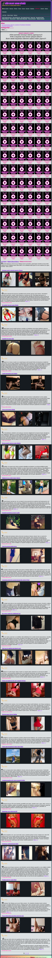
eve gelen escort (25, 17)
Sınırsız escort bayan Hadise (9, 714)
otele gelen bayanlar (22, 18)
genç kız (33, 17)
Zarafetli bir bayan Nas (8, 338)
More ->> (27, 301)
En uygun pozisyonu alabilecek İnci (11, 613)
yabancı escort (40, 18)
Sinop (19, 8)
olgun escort (5, 18)
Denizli (42, 8)
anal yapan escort (7, 17)
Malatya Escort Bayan (13, 261)
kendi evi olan (40, 17)
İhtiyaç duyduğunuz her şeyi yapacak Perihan (14, 680)
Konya (23, 8)
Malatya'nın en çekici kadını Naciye (11, 478)
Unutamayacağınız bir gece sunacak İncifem (13, 780)
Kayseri (27, 8)
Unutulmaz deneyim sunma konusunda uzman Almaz (15, 580)
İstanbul (32, 8)
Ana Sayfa (3, 261)
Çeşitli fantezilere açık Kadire (9, 373)
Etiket (4, 29)
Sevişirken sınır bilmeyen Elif (9, 811)
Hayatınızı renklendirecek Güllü (10, 843)
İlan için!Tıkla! (5, 53)
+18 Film (4, 15)
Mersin (15, 8)
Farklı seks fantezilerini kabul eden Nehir (12, 746)
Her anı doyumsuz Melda (8, 409)
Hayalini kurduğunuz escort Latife (11, 512)
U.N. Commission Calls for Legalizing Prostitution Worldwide (16, 24)
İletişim (15, 15)
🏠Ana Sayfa (5, 8)
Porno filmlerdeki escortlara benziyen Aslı (13, 915)
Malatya (38, 8)
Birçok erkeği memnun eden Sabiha (11, 443)
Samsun (11, 8)
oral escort (13, 18)
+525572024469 (5, 51)
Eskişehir (4, 11)
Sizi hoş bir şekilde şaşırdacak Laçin (11, 648)
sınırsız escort (32, 18)
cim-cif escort (16, 17)
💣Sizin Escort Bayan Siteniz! (14, 3)
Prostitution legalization (7, 26)
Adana (46, 8)
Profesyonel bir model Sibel (9, 879)
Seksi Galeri (10, 15)
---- (5, 290)
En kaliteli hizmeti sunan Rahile (10, 305)
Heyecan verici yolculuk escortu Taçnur (12, 270)
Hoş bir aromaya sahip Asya (9, 546)
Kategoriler (7, 28)
